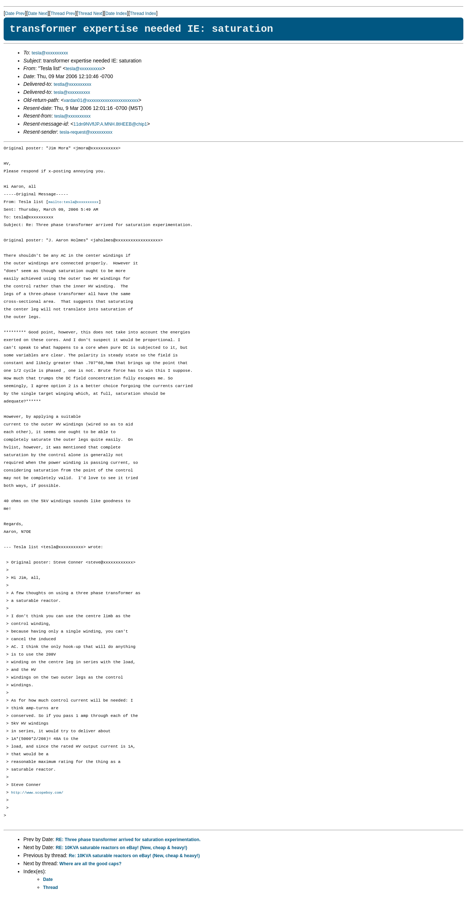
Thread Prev (62, 13)
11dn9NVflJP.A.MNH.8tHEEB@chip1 (110, 124)
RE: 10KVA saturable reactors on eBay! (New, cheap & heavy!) (121, 848)
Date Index (116, 13)
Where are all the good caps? (90, 864)
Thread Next (90, 13)
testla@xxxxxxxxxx (72, 84)
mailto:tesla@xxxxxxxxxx (74, 202)
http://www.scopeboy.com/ (37, 793)
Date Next (37, 13)
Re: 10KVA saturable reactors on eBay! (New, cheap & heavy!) (134, 856)
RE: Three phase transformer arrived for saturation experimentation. (128, 840)
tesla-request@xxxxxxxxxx (86, 132)
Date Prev (15, 13)
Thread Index (143, 13)
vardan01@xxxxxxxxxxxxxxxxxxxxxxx (101, 100)
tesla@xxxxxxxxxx (50, 53)
